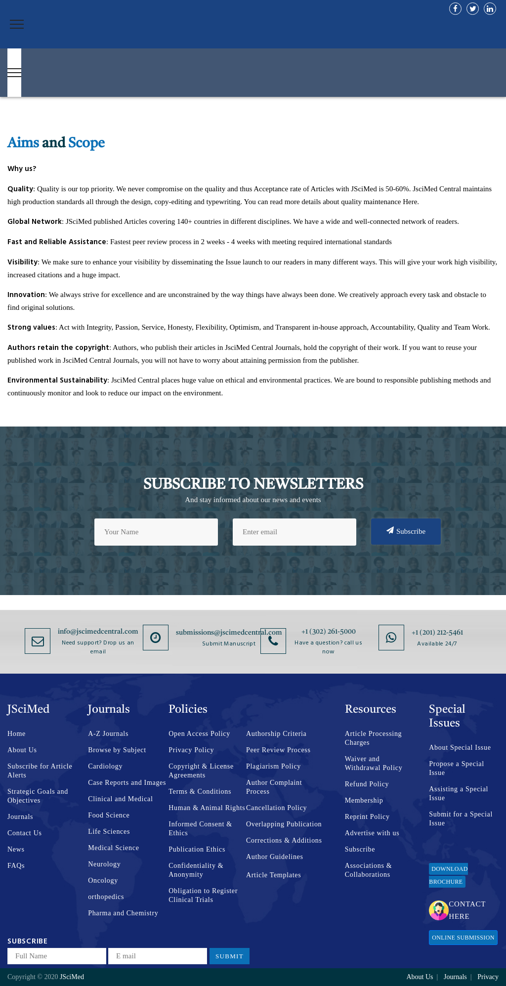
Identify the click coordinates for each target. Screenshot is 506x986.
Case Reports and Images (127, 782)
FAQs (16, 865)
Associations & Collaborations (368, 870)
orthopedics (106, 896)
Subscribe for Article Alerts (39, 771)
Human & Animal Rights (207, 808)
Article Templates (273, 875)
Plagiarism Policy (273, 766)
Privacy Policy (191, 750)
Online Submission (463, 937)
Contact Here (457, 910)
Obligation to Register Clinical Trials (203, 895)
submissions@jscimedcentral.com (229, 632)
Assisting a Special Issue (458, 793)
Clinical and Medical (120, 799)
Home (16, 733)
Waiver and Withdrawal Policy (374, 763)
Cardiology (105, 766)
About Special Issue (460, 747)
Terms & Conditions (200, 791)
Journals (20, 816)
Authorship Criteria (276, 733)
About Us (22, 750)
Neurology (104, 864)
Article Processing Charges (373, 738)
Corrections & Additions (284, 840)
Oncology (103, 880)
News (16, 849)
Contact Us (24, 833)
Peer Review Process (278, 750)
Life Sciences (109, 831)
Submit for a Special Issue (461, 819)
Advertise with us (372, 833)
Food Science (108, 815)
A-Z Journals (108, 733)
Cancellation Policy (276, 808)
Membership (364, 800)
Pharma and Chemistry (123, 913)
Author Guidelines (274, 856)
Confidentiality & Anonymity (196, 870)
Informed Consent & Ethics (200, 828)
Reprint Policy (367, 816)
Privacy (488, 977)
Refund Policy (367, 784)
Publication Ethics (197, 849)
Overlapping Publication (284, 824)
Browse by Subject (117, 750)
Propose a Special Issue (456, 768)
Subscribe (405, 530)
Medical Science (113, 848)
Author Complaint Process (274, 787)
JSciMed (72, 977)
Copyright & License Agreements (201, 771)
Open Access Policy (199, 733)
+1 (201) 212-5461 (437, 632)
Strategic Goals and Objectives (37, 796)
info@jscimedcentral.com (98, 631)
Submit (229, 956)
